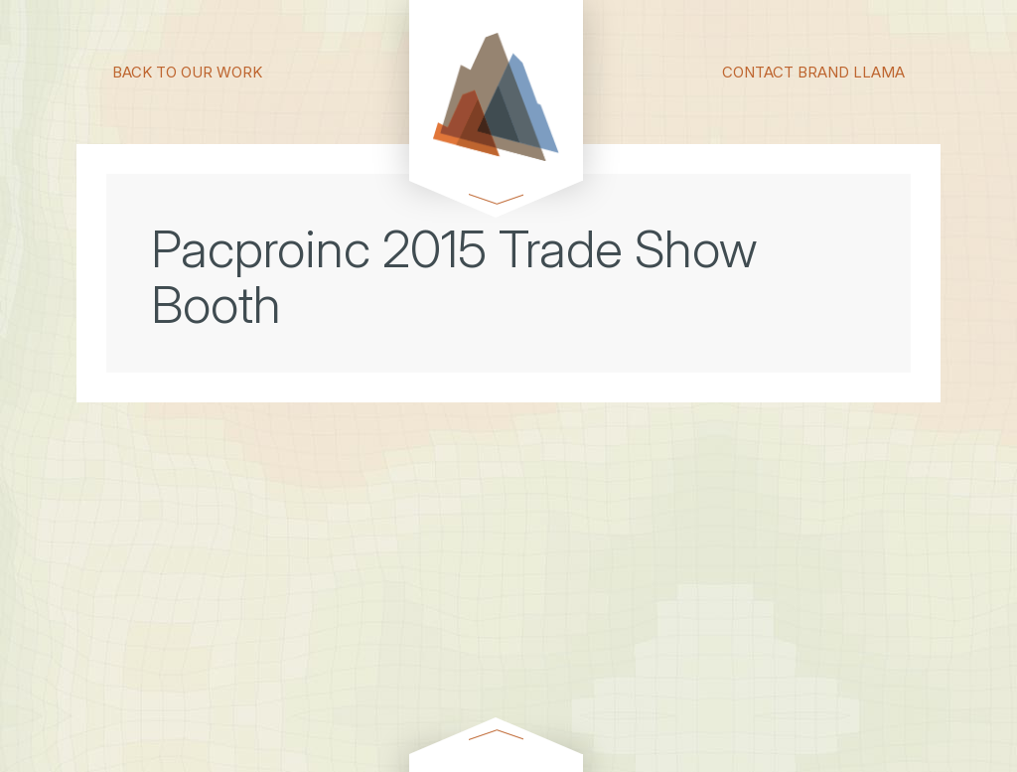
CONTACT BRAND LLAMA (813, 71)
